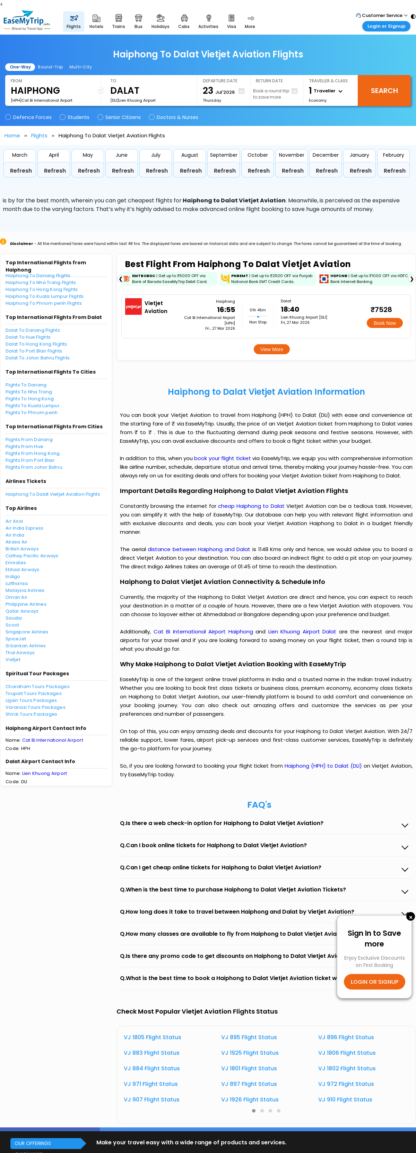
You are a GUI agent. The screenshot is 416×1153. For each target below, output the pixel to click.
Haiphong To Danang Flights (38, 275)
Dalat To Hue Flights (28, 337)
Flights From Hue (24, 446)
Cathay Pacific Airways (32, 555)
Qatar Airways (22, 611)
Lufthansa (17, 583)
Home (12, 135)
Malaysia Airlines (25, 590)
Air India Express (24, 528)
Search (384, 90)
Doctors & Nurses (174, 117)
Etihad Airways (23, 569)
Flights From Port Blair (30, 460)
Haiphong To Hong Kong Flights (42, 289)
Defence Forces (29, 117)
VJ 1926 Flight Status (250, 1100)
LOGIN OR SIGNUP (374, 982)
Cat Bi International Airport (52, 740)
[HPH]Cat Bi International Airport (41, 100)
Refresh (21, 171)
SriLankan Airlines (26, 645)
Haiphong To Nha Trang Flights (41, 282)
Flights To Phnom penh (32, 412)
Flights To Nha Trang (29, 391)
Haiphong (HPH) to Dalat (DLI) (324, 765)
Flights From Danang (29, 439)
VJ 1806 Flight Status (347, 1053)
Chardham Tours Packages (38, 686)
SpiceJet (16, 638)
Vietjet (13, 659)
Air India (15, 535)
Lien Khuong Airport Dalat (303, 631)
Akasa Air (16, 542)
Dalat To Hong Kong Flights (36, 344)
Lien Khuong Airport (44, 773)
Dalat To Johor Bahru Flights (38, 358)
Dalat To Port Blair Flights (34, 351)
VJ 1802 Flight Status (347, 1068)
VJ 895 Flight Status (249, 1037)
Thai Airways (20, 652)
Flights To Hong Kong (30, 398)
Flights (39, 135)
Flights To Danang (26, 385)
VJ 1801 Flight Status (249, 1068)
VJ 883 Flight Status (152, 1053)
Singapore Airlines (27, 632)
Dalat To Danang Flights (33, 330)
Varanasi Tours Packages (36, 707)
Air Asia (14, 521)
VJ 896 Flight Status (346, 1037)
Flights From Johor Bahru (34, 467)
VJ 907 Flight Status (152, 1100)
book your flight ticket (223, 458)
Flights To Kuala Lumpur (33, 405)
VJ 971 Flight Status (151, 1084)
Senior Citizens (119, 117)
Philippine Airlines (26, 604)
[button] (254, 1110)
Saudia (14, 618)
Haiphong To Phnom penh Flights (44, 303)
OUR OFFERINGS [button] (33, 1143)
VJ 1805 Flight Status (152, 1037)
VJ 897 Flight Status (249, 1084)
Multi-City (80, 67)
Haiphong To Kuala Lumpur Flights (45, 296)
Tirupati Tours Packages (34, 693)
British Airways (22, 549)
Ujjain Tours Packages (31, 700)
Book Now (385, 323)
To (113, 81)
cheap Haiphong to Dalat (251, 506)
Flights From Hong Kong (33, 453)
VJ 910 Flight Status (345, 1100)
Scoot (12, 625)
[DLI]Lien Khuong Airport (133, 100)
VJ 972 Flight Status (346, 1084)
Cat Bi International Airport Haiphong (205, 631)
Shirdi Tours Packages (31, 714)
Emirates (16, 562)
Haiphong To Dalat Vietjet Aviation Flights (53, 494)
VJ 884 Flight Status (152, 1068)
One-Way (20, 67)
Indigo (13, 576)
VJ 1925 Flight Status (250, 1053)
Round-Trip (50, 67)
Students (75, 117)
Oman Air (16, 597)
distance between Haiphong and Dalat (200, 549)
